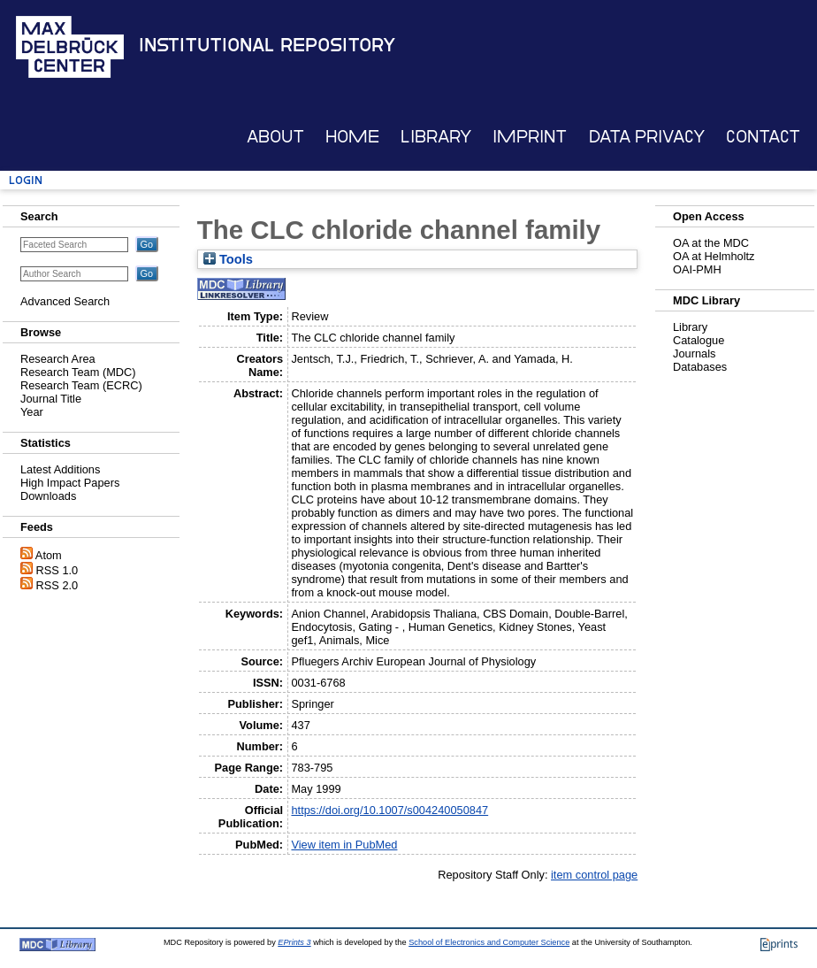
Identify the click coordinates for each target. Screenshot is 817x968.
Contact (763, 136)
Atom (48, 555)
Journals (694, 353)
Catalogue (698, 340)
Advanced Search (65, 301)
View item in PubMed (344, 844)
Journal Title (50, 398)
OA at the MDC (711, 243)
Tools (228, 259)
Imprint (529, 136)
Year (31, 412)
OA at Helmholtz (713, 256)
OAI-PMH (697, 269)
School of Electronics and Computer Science (488, 942)
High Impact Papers (69, 482)
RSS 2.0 (57, 585)
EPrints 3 (294, 942)
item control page (594, 874)
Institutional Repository (267, 45)
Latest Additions (60, 469)
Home (352, 136)
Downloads (48, 496)
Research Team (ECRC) (81, 385)
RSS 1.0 (57, 570)
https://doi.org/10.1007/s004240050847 (389, 810)
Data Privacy (647, 136)
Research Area (57, 358)
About (275, 136)
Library (436, 136)
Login (25, 180)
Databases (700, 366)
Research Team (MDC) (78, 372)
